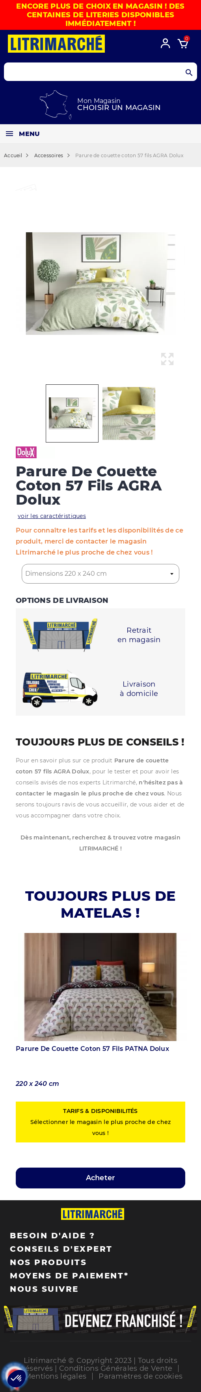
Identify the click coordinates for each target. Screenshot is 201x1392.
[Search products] (100, 71)
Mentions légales (55, 1376)
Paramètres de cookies (140, 1376)
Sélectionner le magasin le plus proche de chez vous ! (100, 1122)
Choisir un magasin (119, 107)
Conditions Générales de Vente (115, 1368)
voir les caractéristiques (52, 516)
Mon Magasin (99, 101)
